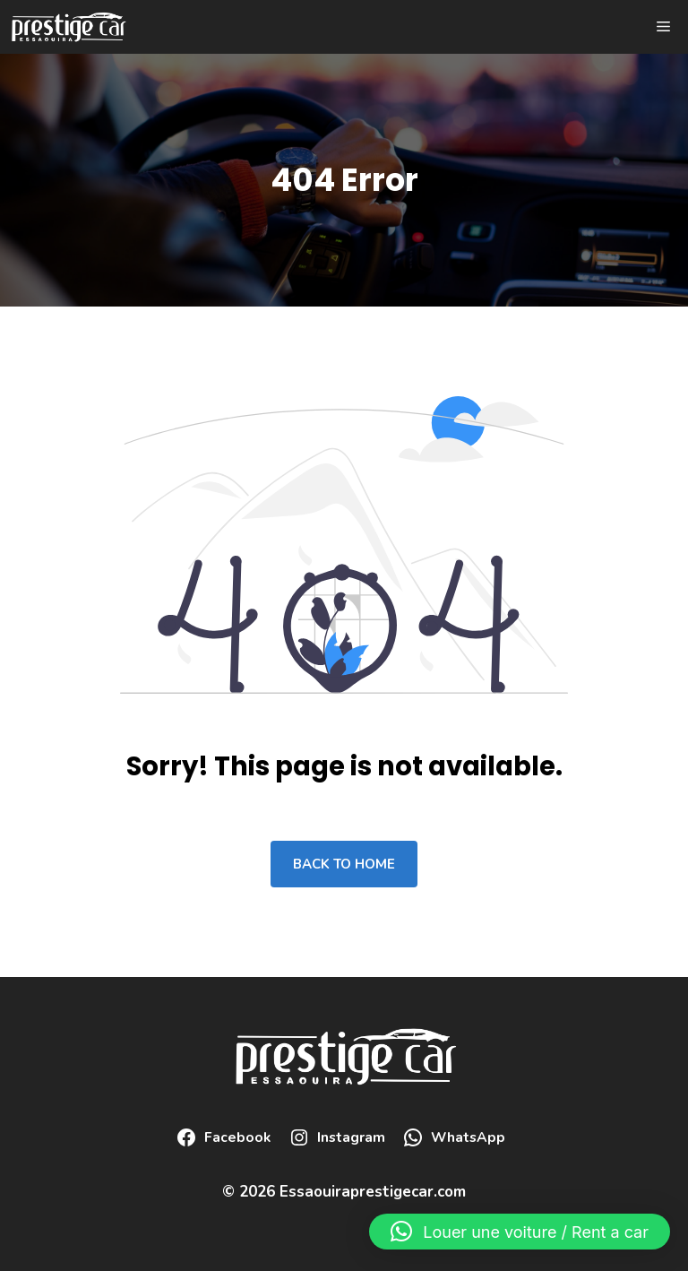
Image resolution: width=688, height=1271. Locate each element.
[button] (519, 1231)
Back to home (344, 864)
